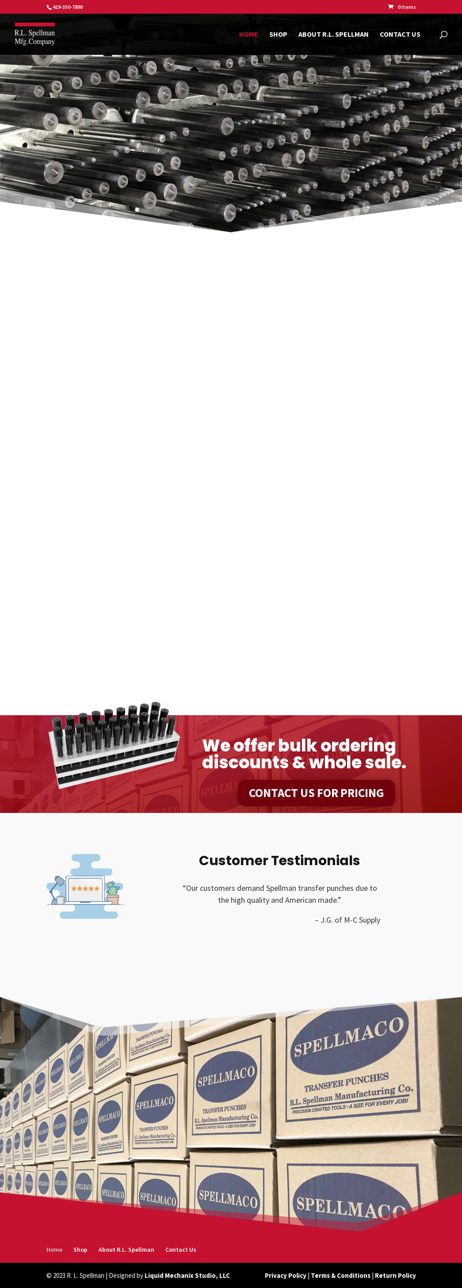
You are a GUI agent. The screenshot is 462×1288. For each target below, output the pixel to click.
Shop (278, 34)
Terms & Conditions (340, 1275)
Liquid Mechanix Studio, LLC (187, 1275)
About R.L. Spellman (333, 34)
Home (248, 34)
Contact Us (400, 34)
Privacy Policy (285, 1275)
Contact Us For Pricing (316, 792)
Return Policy (395, 1275)
